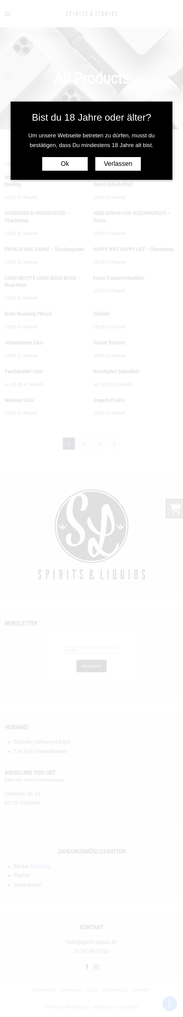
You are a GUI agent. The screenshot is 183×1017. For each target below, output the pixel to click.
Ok (65, 163)
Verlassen (118, 163)
